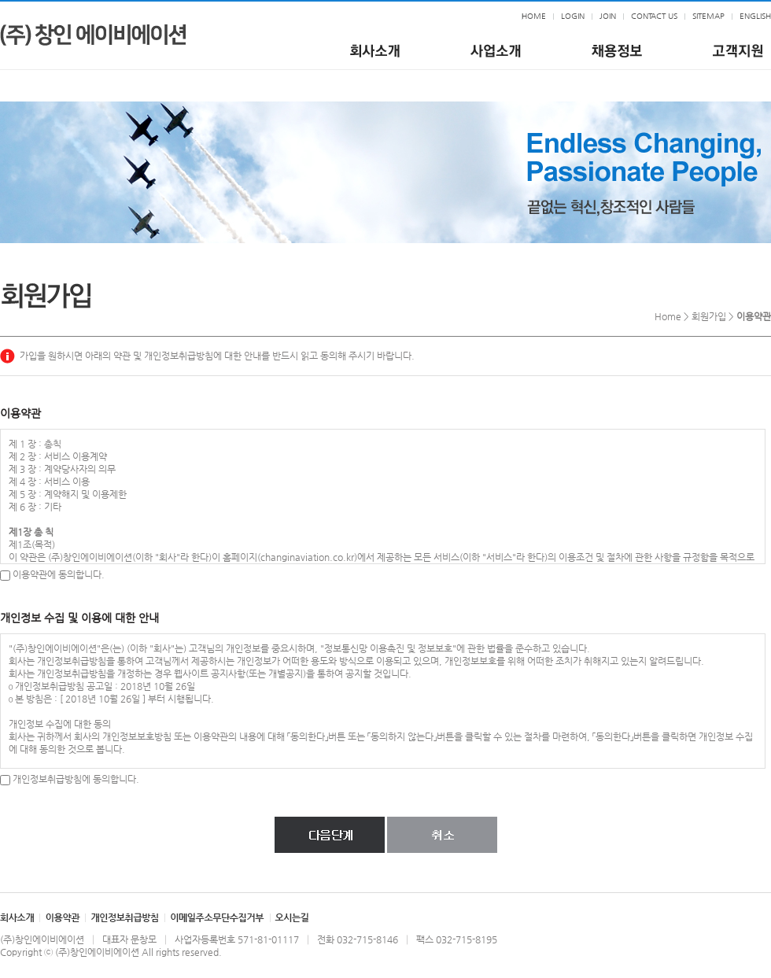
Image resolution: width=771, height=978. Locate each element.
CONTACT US (654, 16)
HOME (534, 16)
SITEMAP (708, 16)
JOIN (607, 16)
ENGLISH (755, 16)
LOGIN (573, 16)
